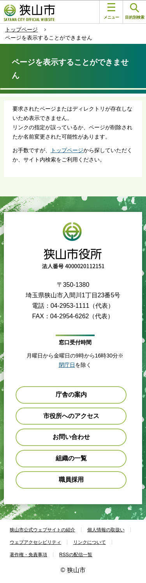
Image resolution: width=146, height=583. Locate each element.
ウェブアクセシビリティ (35, 542)
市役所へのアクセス (71, 416)
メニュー (111, 11)
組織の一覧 (71, 458)
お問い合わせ (71, 437)
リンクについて (89, 542)
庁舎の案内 (71, 394)
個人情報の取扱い (106, 529)
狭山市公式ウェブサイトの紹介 (42, 529)
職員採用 (71, 479)
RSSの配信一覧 (75, 554)
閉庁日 (67, 365)
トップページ (21, 29)
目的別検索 (134, 11)
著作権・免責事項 (28, 554)
